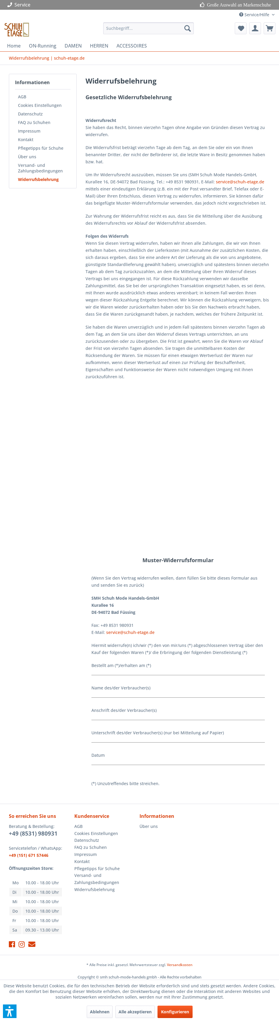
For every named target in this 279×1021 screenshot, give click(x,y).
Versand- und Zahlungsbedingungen (40, 168)
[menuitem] (148, 28)
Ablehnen (99, 1012)
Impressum (29, 131)
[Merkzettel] (241, 28)
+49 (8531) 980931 (33, 833)
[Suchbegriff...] (148, 28)
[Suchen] (187, 28)
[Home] (14, 45)
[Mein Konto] (255, 28)
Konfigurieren (175, 1012)
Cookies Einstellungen (40, 105)
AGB (22, 97)
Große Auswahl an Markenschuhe (238, 4)
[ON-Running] (42, 45)
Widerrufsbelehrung (38, 179)
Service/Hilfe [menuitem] (254, 14)
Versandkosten (180, 964)
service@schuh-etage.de (240, 182)
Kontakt (25, 139)
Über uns (27, 156)
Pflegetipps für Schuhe (40, 148)
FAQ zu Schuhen (34, 122)
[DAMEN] (73, 45)
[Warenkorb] (269, 28)
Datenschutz (30, 114)
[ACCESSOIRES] (131, 45)
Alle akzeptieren (135, 1012)
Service (20, 4)
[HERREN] (99, 45)
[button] (10, 1011)
